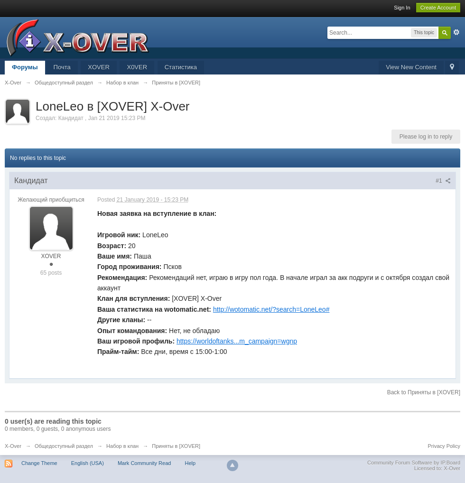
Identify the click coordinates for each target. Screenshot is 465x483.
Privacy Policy (444, 446)
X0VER (137, 67)
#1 (443, 180)
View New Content (411, 67)
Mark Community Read (144, 463)
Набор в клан (122, 446)
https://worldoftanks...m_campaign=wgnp (237, 341)
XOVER (99, 67)
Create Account (438, 7)
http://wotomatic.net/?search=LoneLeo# (271, 309)
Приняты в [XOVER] (176, 446)
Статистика (181, 67)
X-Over (13, 446)
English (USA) (87, 463)
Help (190, 463)
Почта (62, 67)
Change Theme (39, 463)
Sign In (402, 7)
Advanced (456, 32)
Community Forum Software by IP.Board (413, 462)
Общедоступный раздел (64, 446)
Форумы (25, 67)
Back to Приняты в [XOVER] (423, 392)
